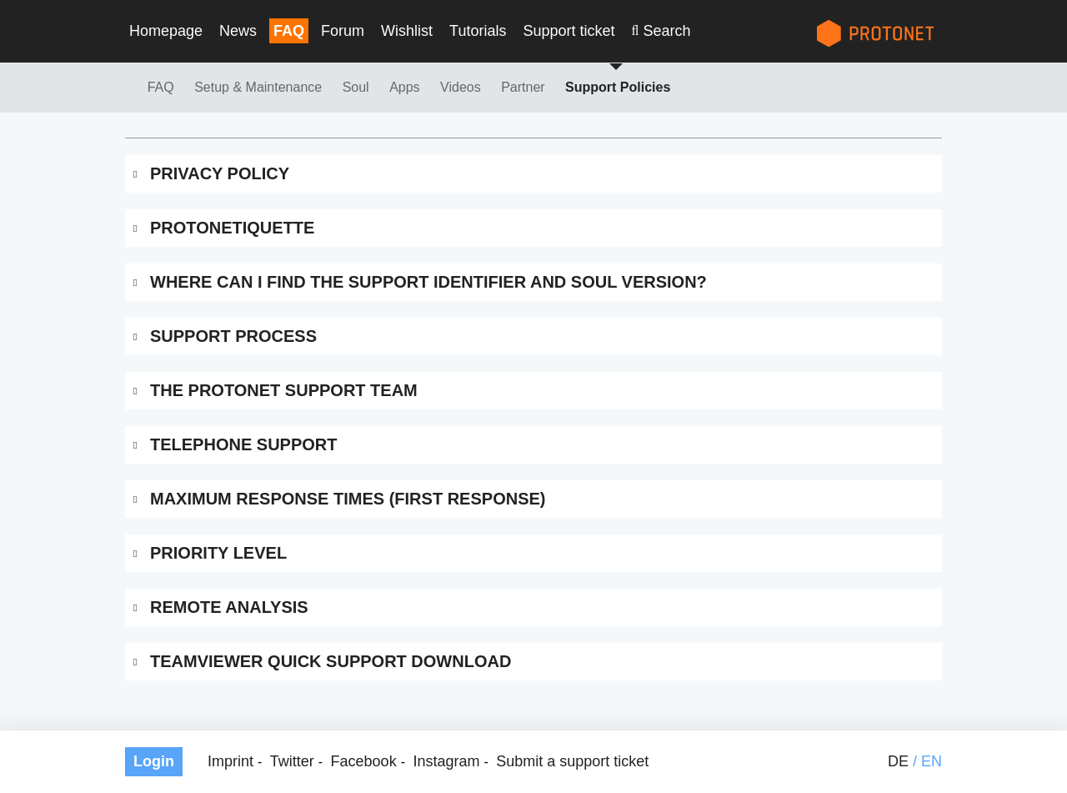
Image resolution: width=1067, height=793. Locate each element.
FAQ (288, 31)
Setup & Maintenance (258, 87)
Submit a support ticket (572, 761)
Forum (342, 31)
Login (153, 761)
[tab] (533, 174)
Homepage (166, 31)
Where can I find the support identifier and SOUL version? (428, 282)
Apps (404, 87)
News (238, 31)
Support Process (233, 336)
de (898, 761)
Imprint (230, 761)
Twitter (292, 761)
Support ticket (568, 31)
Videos (460, 87)
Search (666, 31)
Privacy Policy (219, 173)
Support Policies (617, 87)
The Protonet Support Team (284, 390)
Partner (522, 87)
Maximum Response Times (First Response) (347, 498)
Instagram (446, 761)
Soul (356, 87)
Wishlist (407, 31)
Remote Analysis (229, 607)
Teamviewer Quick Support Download (330, 661)
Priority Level (218, 553)
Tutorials (477, 31)
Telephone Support (243, 444)
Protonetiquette (232, 227)
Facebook (364, 761)
